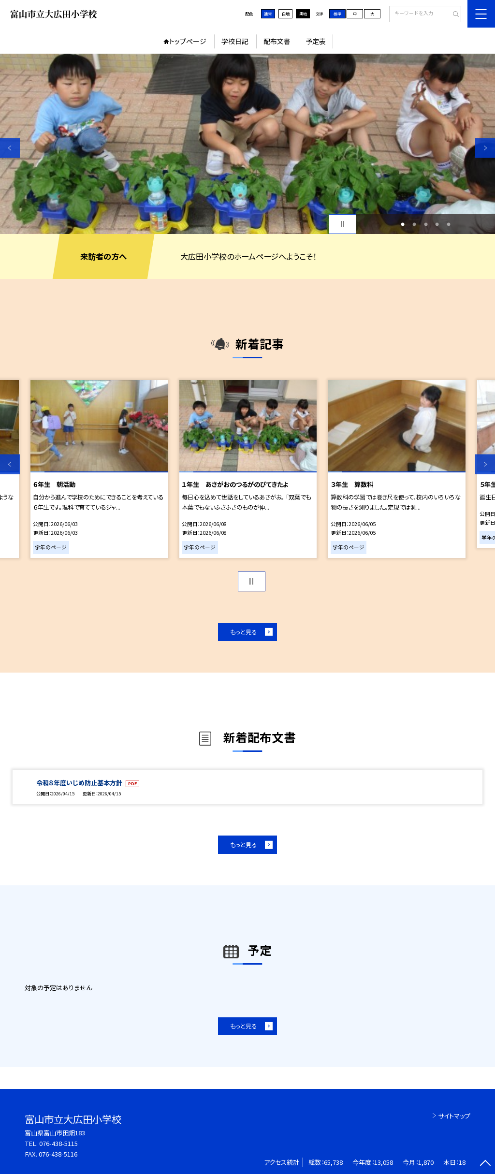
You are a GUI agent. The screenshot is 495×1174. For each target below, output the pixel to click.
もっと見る (243, 632)
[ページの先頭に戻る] (485, 1164)
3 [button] (426, 224)
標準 (337, 13)
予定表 (316, 41)
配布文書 (277, 41)
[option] (247, 144)
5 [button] (449, 224)
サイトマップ (454, 1115)
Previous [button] (10, 148)
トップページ (187, 41)
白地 (286, 13)
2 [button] (414, 224)
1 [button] (403, 224)
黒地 (303, 13)
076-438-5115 (58, 1143)
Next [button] (485, 148)
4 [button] (437, 224)
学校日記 (234, 41)
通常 (268, 13)
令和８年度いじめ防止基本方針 (80, 782)
